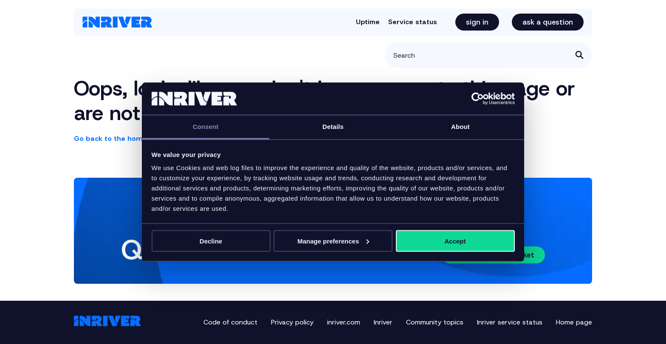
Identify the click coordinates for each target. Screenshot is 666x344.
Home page (574, 322)
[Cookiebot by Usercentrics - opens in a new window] (477, 98)
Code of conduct (230, 322)
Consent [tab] (206, 126)
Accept (455, 240)
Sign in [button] (477, 22)
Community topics (434, 322)
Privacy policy (292, 322)
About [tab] (460, 126)
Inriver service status (509, 322)
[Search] (488, 55)
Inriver (383, 322)
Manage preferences (333, 240)
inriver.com (343, 322)
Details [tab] (333, 126)
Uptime (368, 21)
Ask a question (547, 22)
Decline (211, 240)
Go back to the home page (120, 138)
